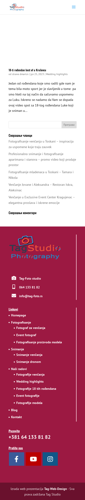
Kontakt (16, 417)
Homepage (18, 315)
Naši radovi (19, 369)
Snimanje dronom (28, 362)
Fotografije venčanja (30, 374)
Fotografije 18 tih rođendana (36, 389)
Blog (14, 410)
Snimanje (17, 349)
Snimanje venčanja (29, 355)
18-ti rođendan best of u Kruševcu (27, 70)
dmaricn (24, 74)
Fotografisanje (21, 322)
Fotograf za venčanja (30, 328)
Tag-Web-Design (55, 489)
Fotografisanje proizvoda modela (39, 342)
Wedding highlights (57, 74)
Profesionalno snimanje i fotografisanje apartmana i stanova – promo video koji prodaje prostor (42, 159)
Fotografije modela (29, 403)
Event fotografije (27, 396)
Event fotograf (26, 335)
